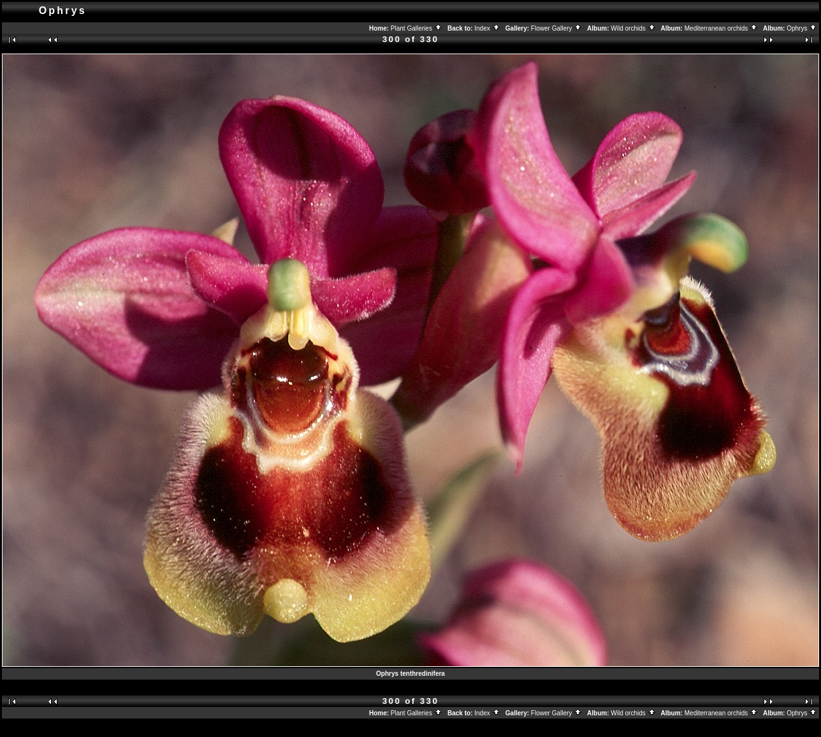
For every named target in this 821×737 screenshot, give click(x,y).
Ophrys (802, 28)
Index (487, 28)
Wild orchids (633, 28)
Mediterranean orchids (721, 28)
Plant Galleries (416, 28)
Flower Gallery (556, 28)
